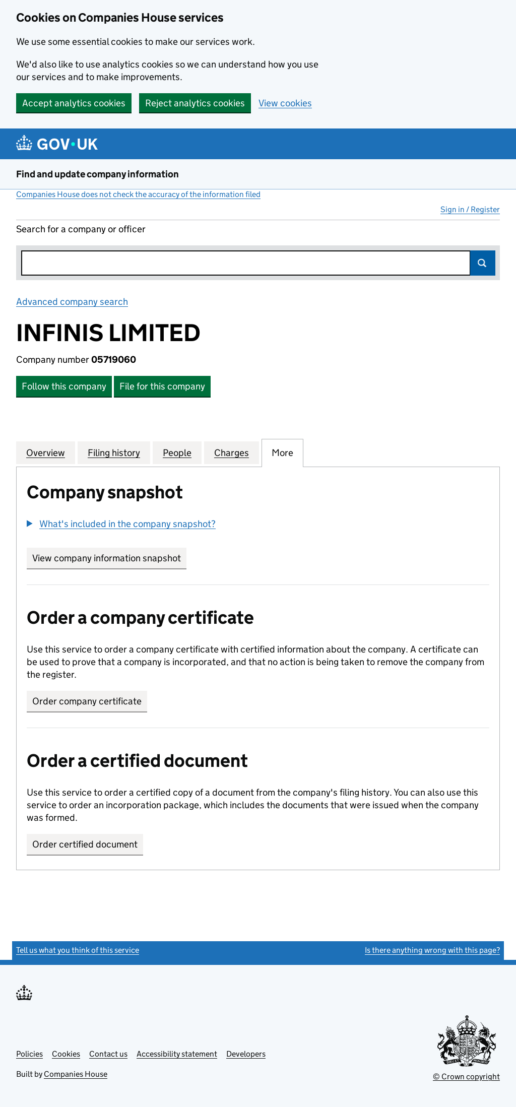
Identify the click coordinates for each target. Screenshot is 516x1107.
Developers (246, 1054)
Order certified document (85, 844)
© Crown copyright (466, 1076)
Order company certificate (87, 701)
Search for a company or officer (81, 229)
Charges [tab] (231, 452)
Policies (29, 1054)
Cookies (66, 1054)
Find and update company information (97, 174)
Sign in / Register (470, 209)
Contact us (108, 1054)
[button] (121, 523)
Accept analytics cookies (73, 103)
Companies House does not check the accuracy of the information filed (138, 194)
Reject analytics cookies (195, 103)
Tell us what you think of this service (77, 950)
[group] (258, 525)
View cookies (285, 103)
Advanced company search (72, 301)
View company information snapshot (109, 558)
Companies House (75, 1074)
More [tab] (282, 452)
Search (482, 263)
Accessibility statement (177, 1054)
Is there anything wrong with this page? (432, 950)
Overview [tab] (45, 452)
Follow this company (64, 386)
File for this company (162, 386)
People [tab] (177, 452)
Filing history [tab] (114, 452)
